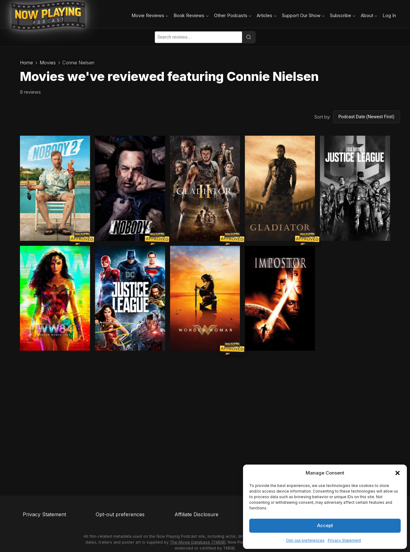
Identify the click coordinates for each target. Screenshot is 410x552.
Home (26, 63)
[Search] (248, 37)
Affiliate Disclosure (196, 514)
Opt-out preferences (305, 540)
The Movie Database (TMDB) (198, 542)
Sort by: (322, 116)
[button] (397, 473)
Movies (48, 63)
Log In (389, 15)
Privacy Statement (344, 540)
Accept (325, 525)
